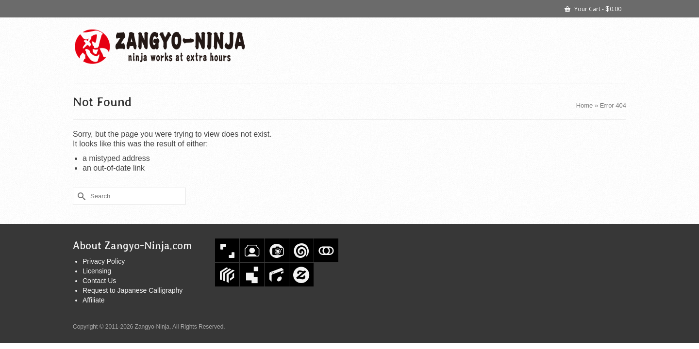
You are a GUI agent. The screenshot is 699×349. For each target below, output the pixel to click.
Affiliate (94, 300)
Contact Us (99, 281)
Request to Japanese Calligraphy (133, 290)
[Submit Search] (80, 196)
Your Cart (593, 8)
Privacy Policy (104, 261)
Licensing (97, 271)
